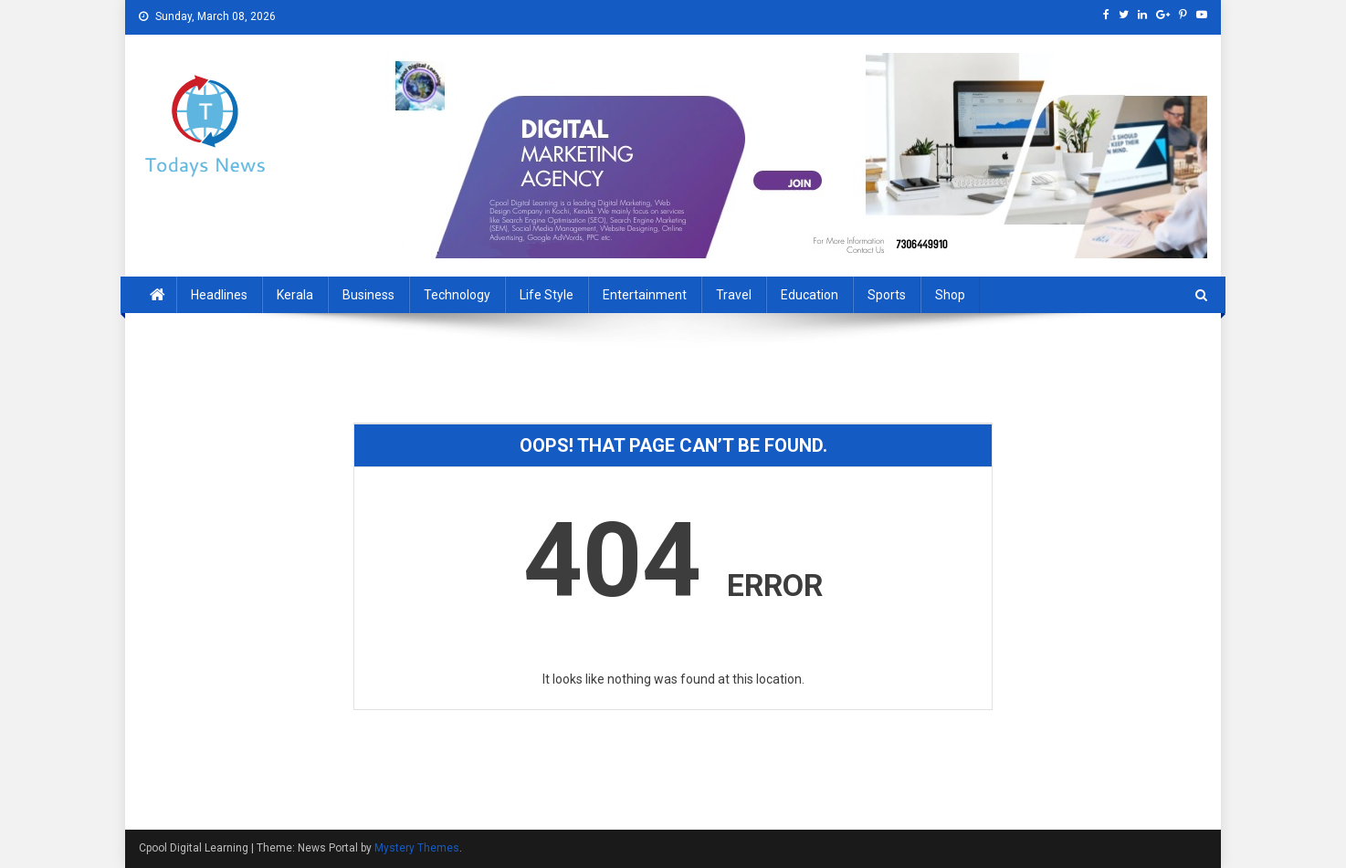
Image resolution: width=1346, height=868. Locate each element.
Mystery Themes (416, 848)
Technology (457, 295)
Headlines (219, 295)
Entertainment (645, 295)
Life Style (546, 295)
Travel (734, 295)
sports (887, 295)
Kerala (295, 295)
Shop (950, 295)
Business (368, 295)
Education (809, 295)
